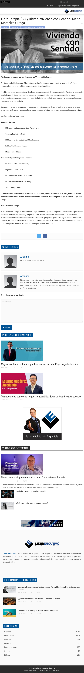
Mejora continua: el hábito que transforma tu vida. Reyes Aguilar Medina (39, 364)
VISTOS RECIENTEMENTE (15, 448)
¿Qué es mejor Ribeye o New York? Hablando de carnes (39, 599)
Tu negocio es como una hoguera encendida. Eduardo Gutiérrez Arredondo (41, 396)
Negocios (5, 27)
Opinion (42, 651)
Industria (42, 639)
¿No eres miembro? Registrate (68, 6)
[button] (9, 11)
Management (15, 27)
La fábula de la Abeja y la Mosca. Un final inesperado (38, 610)
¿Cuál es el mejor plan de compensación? (32, 503)
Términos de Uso (45, 670)
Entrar (50, 6)
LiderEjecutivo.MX (10, 554)
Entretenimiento (42, 647)
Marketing (42, 643)
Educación (40, 27)
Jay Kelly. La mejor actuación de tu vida (31, 491)
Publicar (7, 327)
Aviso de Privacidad (30, 670)
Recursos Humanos (28, 27)
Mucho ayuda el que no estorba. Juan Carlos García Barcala (33, 477)
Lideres (42, 655)
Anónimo (24, 256)
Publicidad (56, 670)
